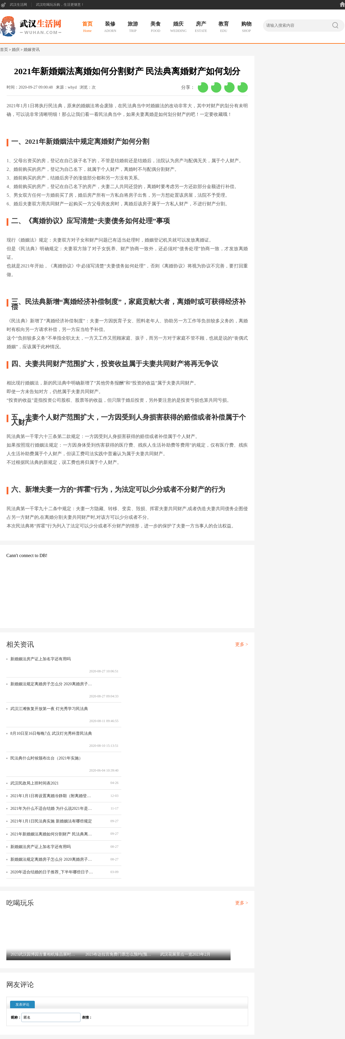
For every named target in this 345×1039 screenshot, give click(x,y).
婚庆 (16, 49)
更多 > (241, 644)
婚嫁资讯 (32, 49)
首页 (4, 49)
